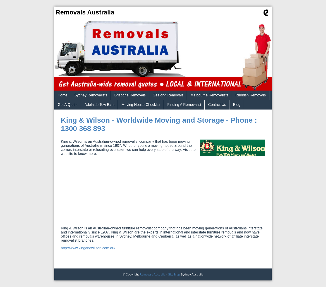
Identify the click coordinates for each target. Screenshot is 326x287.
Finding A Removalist (184, 105)
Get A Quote (67, 105)
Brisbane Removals (130, 95)
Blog (236, 105)
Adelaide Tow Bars (99, 105)
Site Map (174, 274)
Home (62, 95)
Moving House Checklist (140, 105)
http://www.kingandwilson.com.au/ (88, 248)
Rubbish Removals (250, 95)
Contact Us (217, 105)
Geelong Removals (168, 95)
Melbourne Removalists (209, 95)
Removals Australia (152, 274)
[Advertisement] (163, 191)
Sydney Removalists (90, 95)
